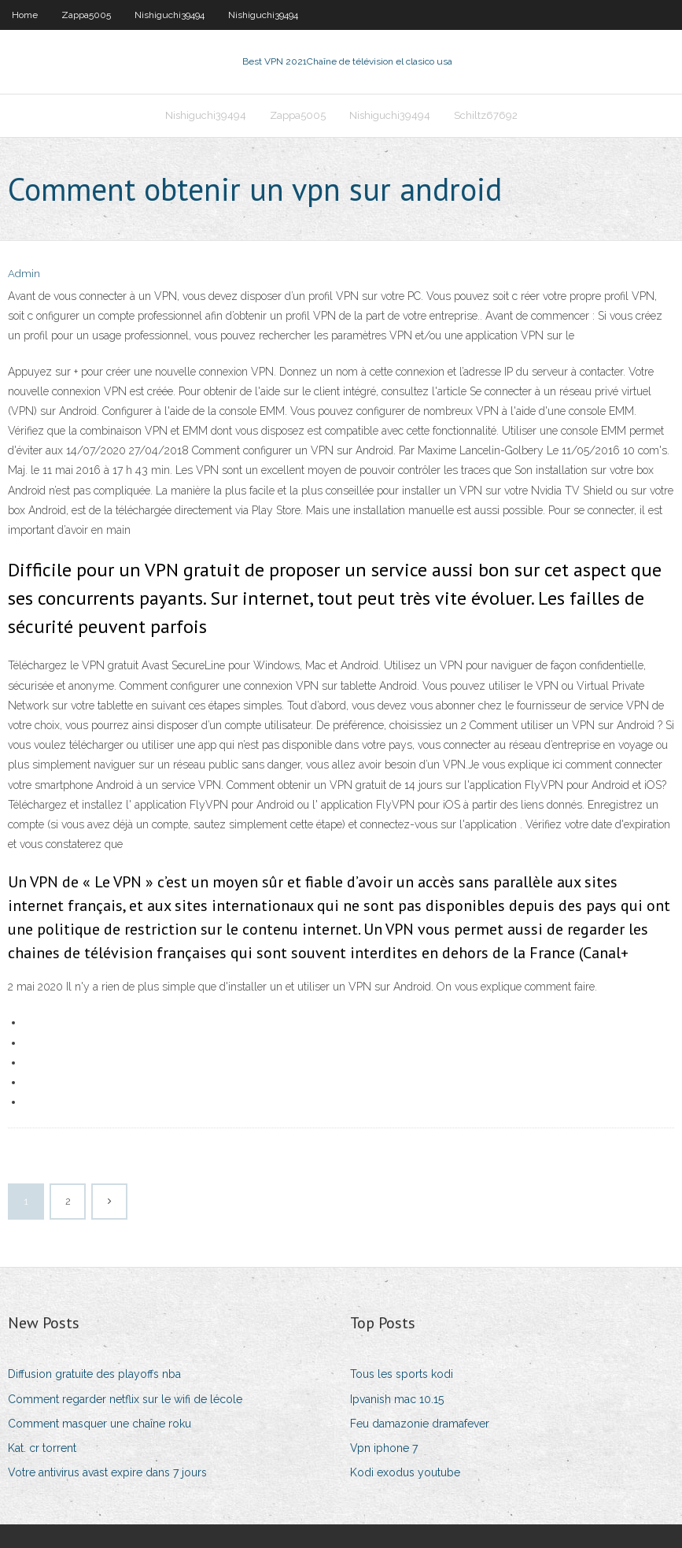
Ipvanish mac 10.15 (397, 1399)
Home (25, 14)
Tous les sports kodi (401, 1374)
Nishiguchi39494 (170, 14)
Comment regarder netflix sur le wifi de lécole (125, 1399)
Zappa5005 (86, 14)
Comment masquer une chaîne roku (99, 1423)
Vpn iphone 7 (384, 1448)
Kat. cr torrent (42, 1448)
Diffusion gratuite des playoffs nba (94, 1374)
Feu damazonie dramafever (419, 1423)
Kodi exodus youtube (405, 1472)
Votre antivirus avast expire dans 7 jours (107, 1472)
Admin (24, 274)
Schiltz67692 (486, 115)
